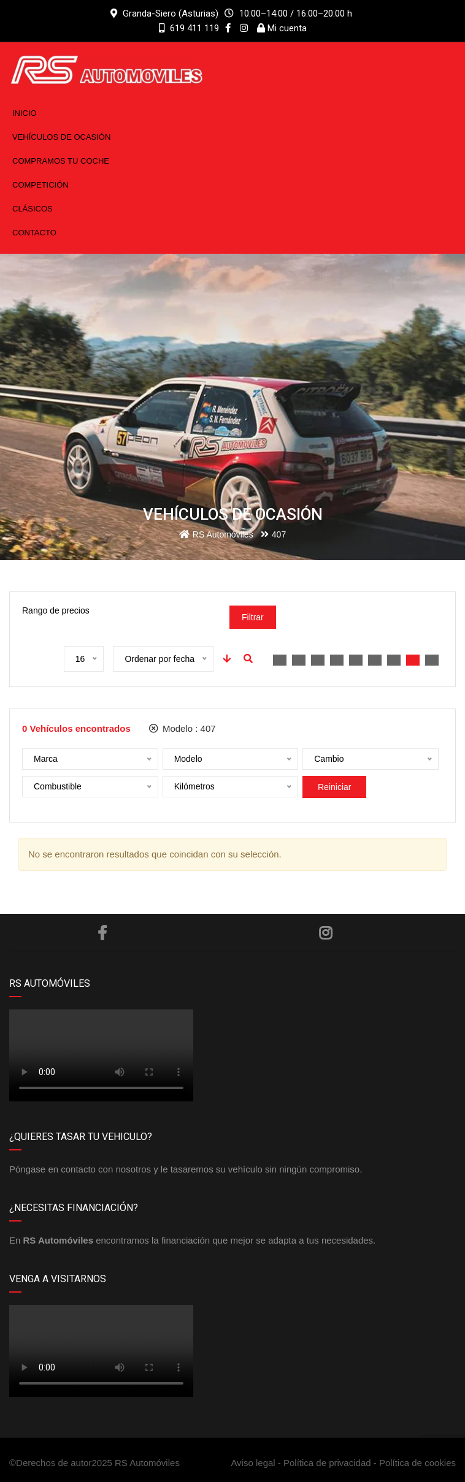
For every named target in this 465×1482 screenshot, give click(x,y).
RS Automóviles (147, 1462)
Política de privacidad (327, 1462)
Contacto (34, 232)
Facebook (102, 932)
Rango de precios (56, 610)
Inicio (24, 113)
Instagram (325, 932)
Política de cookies (417, 1462)
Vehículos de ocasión (61, 137)
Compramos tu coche (60, 160)
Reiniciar (334, 787)
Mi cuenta (282, 28)
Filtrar (253, 617)
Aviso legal (254, 1462)
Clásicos (32, 208)
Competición (40, 184)
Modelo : (182, 728)
